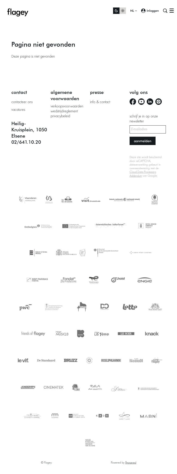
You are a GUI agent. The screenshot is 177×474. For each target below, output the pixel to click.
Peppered (130, 462)
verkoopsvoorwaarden (67, 106)
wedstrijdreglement (64, 111)
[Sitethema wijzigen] (119, 10)
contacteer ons (22, 102)
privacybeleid (60, 116)
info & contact (100, 102)
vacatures (18, 110)
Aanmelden (142, 141)
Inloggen (150, 11)
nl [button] (133, 10)
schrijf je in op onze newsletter (144, 119)
